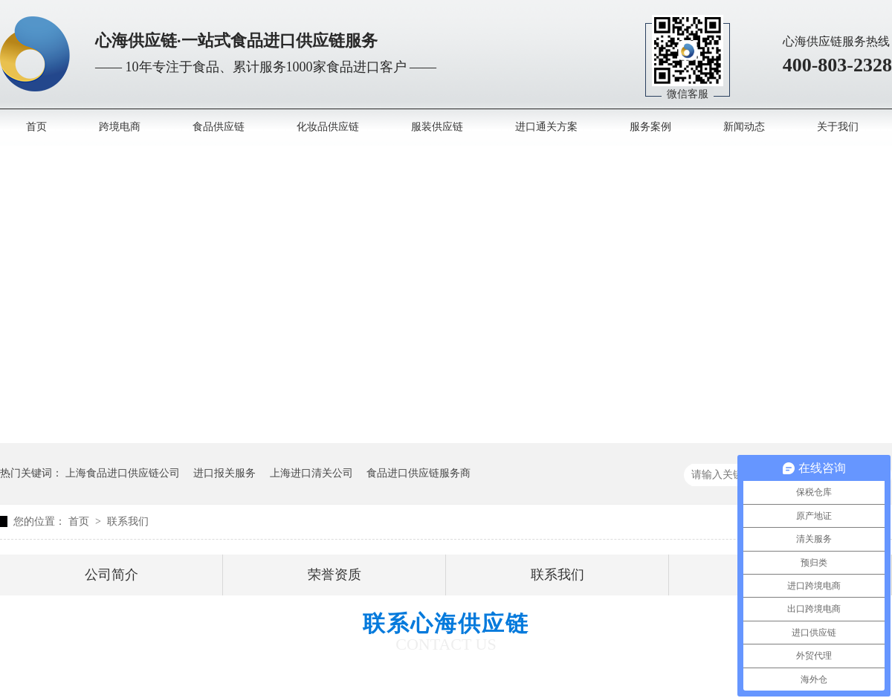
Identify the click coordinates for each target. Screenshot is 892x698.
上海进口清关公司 (311, 473)
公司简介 (111, 574)
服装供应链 (437, 126)
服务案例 (650, 126)
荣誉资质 (334, 574)
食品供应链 (219, 126)
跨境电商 (119, 126)
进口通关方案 (546, 126)
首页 (36, 126)
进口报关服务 (224, 473)
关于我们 (838, 126)
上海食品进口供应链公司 (122, 473)
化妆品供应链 (328, 126)
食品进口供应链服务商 (418, 473)
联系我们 (128, 521)
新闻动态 (744, 126)
